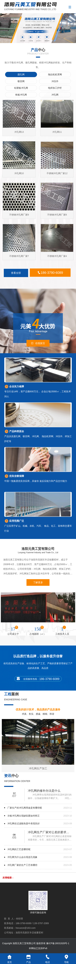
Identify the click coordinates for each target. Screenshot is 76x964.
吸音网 (21, 81)
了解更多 (38, 582)
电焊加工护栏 (55, 88)
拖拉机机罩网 (55, 74)
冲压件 (54, 81)
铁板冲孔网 (21, 94)
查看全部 (16, 272)
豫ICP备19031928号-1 (57, 943)
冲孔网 (54, 94)
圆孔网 (21, 74)
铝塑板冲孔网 (21, 88)
